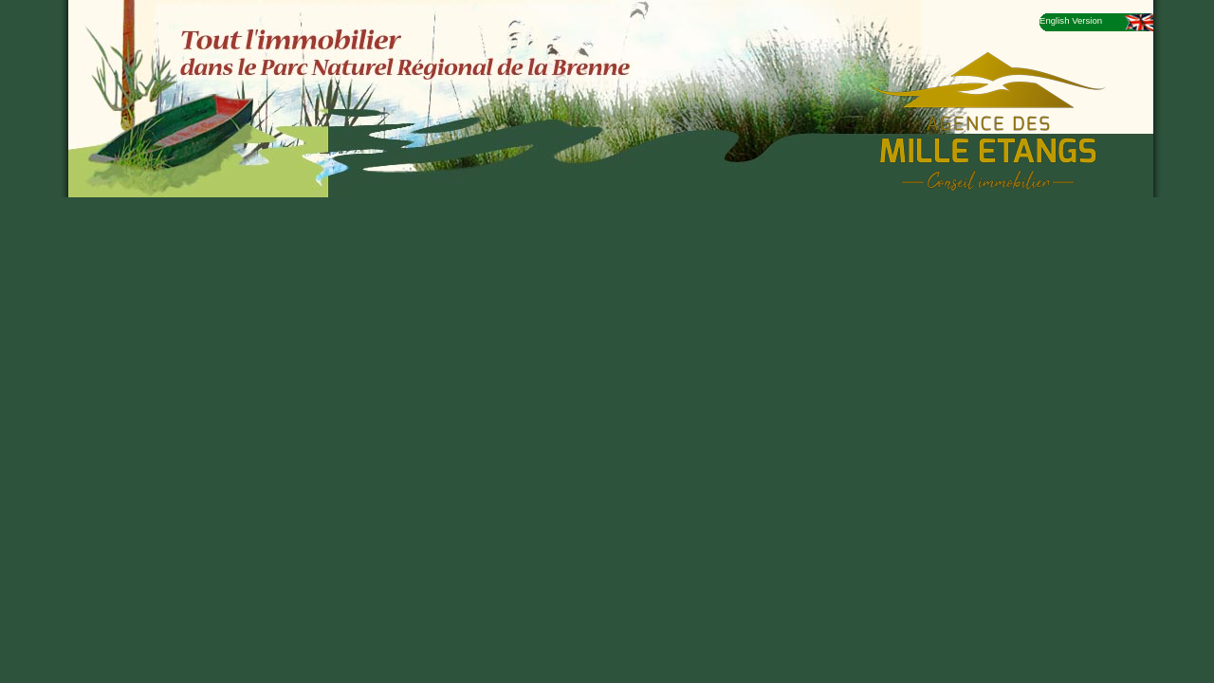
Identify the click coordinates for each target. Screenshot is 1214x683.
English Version (1070, 20)
